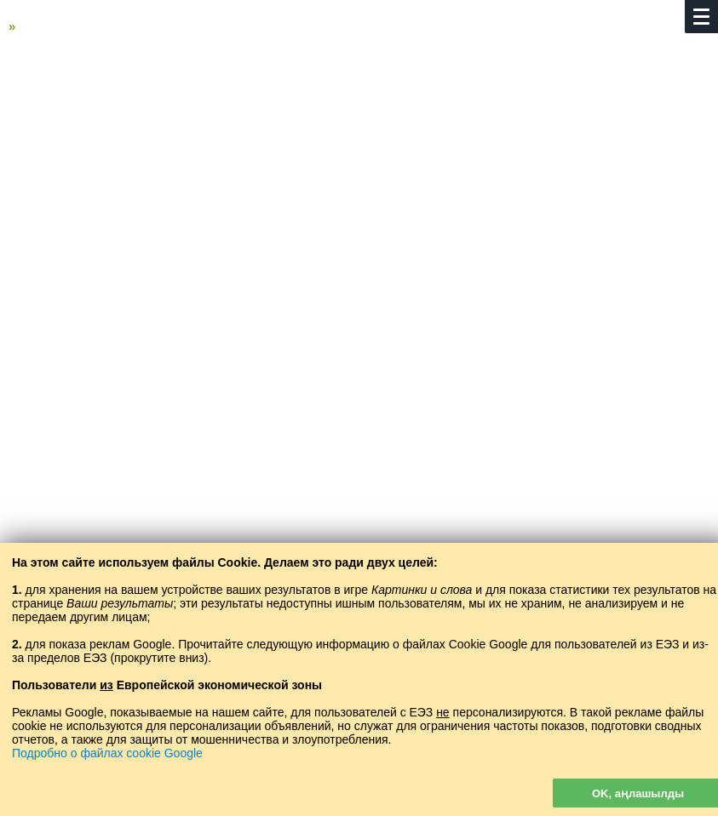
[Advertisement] (359, 185)
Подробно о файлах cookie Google (107, 753)
